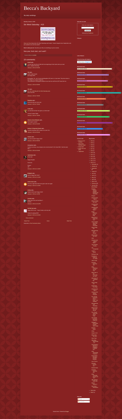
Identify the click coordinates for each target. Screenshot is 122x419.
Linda (29, 108)
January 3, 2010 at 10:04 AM (34, 215)
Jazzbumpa (30, 155)
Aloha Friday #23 (94, 283)
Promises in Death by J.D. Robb (94, 257)
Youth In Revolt (94, 251)
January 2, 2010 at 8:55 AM (34, 132)
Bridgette (30, 173)
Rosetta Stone (95, 367)
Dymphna (30, 100)
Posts (80, 399)
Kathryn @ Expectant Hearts (34, 128)
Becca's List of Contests (81, 141)
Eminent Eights (94, 328)
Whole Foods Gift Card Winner (95, 309)
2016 (92, 150)
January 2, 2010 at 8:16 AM (34, 123)
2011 (92, 160)
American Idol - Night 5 (95, 205)
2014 (92, 154)
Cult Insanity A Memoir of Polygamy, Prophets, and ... (95, 347)
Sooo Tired (94, 338)
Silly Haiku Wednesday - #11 (95, 341)
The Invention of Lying (95, 245)
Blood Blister (94, 187)
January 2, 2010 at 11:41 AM (34, 177)
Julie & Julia (94, 260)
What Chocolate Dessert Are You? (95, 376)
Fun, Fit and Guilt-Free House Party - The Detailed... (95, 299)
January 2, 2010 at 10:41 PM (34, 203)
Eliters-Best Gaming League (82, 144)
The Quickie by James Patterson (94, 319)
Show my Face (27, 43)
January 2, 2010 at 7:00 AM (34, 95)
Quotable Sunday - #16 (94, 364)
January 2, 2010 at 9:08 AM (34, 140)
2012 (92, 158)
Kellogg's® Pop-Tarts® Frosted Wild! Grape (95, 324)
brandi (29, 62)
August (93, 171)
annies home (31, 181)
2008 (92, 392)
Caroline (30, 198)
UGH (93, 238)
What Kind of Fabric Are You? (94, 218)
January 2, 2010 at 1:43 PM (34, 194)
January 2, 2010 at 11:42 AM (34, 185)
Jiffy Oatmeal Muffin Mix (94, 380)
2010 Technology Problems (95, 352)
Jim (28, 72)
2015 (92, 152)
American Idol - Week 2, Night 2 (95, 208)
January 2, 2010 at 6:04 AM (34, 67)
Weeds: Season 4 (94, 383)
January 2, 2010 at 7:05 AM (34, 104)
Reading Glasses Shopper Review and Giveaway (95, 191)
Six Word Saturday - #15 (94, 371)
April (93, 179)
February (94, 183)
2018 (92, 146)
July (93, 173)
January (94, 185)
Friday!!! (93, 195)
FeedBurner (90, 33)
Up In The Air (94, 361)
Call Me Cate (31, 208)
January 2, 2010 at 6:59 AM (34, 84)
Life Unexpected (95, 248)
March (93, 181)
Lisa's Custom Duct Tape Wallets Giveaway (95, 223)
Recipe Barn (81, 146)
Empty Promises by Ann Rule (94, 213)
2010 (92, 162)
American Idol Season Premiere (95, 293)
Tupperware (81, 151)
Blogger (67, 411)
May (93, 177)
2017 (92, 148)
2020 (92, 142)
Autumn (29, 136)
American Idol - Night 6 (95, 198)
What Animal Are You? (94, 235)
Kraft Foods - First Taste (94, 286)
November (94, 164)
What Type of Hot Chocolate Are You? (94, 274)
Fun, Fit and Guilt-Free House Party (94, 314)
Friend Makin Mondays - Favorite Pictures (95, 357)
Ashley (29, 190)
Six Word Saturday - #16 (94, 264)
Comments (81, 401)
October (94, 166)
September (94, 168)
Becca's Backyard (42, 8)
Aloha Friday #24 (94, 228)
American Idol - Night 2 (95, 289)
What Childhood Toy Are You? (94, 268)
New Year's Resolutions (95, 387)
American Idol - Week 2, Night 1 (95, 241)
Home (48, 221)
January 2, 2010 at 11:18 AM (34, 168)
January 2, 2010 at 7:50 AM (34, 115)
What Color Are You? (94, 335)
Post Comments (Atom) (35, 223)
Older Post (69, 221)
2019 (92, 144)
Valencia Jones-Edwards (33, 120)
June (93, 175)
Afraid (93, 331)
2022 (92, 140)
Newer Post (26, 221)
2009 (92, 390)
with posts (39, 91)
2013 (92, 156)
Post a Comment (29, 218)
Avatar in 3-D (94, 333)
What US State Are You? (95, 201)
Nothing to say (95, 254)
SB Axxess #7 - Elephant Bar (95, 279)
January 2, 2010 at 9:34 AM (34, 150)
